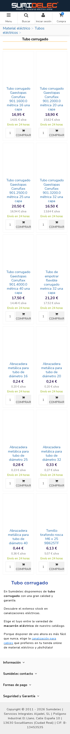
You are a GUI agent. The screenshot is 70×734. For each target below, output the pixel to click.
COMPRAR (23, 133)
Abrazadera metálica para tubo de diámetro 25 (18, 453)
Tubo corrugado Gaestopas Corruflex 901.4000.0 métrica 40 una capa (18, 282)
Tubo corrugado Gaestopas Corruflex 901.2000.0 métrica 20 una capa (52, 99)
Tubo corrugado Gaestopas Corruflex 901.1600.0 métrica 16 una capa (18, 99)
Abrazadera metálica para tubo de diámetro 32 (51, 453)
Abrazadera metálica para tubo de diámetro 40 (18, 536)
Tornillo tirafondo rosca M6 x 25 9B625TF (51, 536)
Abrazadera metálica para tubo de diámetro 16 (18, 370)
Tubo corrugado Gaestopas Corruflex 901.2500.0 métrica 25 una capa (18, 190)
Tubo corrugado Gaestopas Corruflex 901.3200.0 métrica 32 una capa (52, 190)
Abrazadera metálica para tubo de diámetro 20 (51, 370)
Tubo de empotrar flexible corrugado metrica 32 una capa (51, 282)
